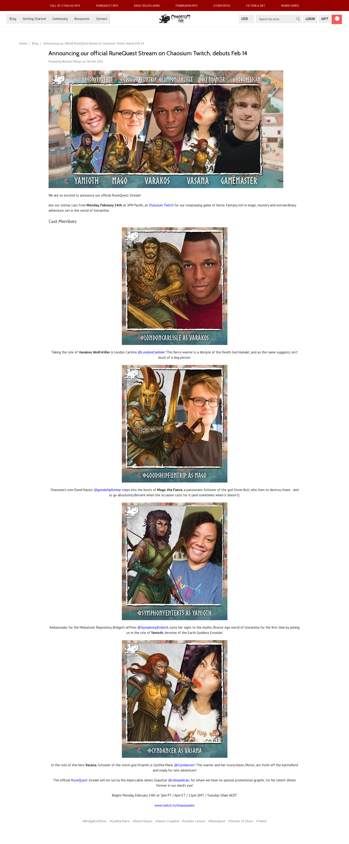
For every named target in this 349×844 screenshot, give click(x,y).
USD (246, 19)
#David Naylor (143, 821)
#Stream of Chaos (240, 821)
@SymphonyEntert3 (152, 627)
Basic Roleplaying (149, 5)
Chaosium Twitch (161, 205)
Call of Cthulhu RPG (67, 5)
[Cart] (337, 19)
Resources (82, 19)
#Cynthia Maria (120, 821)
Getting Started (34, 19)
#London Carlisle (193, 821)
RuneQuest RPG (109, 5)
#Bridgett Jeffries (94, 821)
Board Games (290, 5)
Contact (101, 19)
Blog (13, 19)
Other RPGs (223, 5)
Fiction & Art (257, 5)
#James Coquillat (167, 821)
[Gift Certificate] (324, 19)
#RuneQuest (216, 821)
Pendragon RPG (188, 5)
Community (60, 19)
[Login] (310, 19)
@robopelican (178, 780)
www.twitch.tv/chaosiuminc (175, 805)
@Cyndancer (184, 765)
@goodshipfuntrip (107, 490)
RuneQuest (79, 780)
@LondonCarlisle (151, 352)
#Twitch (261, 821)
